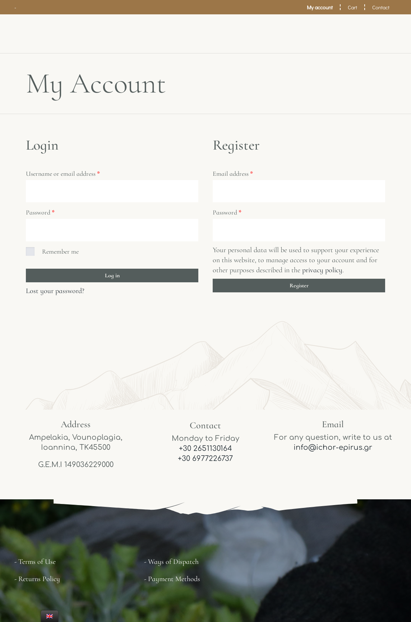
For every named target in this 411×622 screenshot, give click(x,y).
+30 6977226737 (205, 460)
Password (40, 213)
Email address (233, 174)
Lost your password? (55, 292)
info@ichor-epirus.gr (333, 449)
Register (299, 286)
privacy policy (322, 271)
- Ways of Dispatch (171, 563)
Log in (112, 276)
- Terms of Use (35, 563)
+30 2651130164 (205, 450)
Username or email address (63, 174)
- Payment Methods (172, 580)
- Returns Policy (37, 580)
